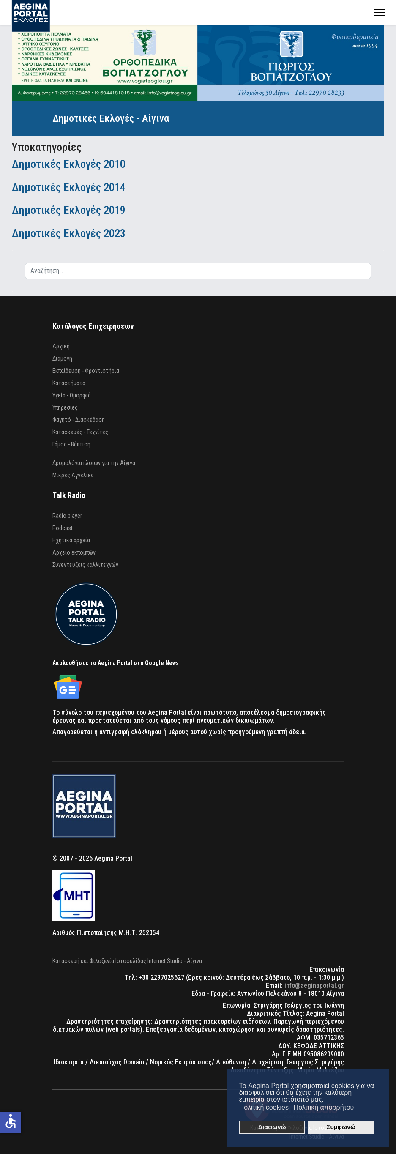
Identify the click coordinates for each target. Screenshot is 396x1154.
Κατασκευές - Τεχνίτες (80, 432)
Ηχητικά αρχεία (71, 540)
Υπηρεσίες (65, 407)
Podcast (62, 528)
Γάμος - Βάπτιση (71, 444)
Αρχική (61, 346)
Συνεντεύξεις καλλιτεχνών (85, 565)
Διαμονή (62, 358)
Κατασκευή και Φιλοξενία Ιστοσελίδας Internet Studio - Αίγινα (127, 960)
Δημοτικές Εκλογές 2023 (69, 233)
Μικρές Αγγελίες (73, 475)
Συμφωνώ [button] (341, 1127)
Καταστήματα (68, 383)
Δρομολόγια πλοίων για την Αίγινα (93, 463)
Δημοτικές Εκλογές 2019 (69, 209)
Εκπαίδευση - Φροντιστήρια (85, 371)
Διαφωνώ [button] (272, 1127)
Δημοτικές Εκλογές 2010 (69, 163)
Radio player (67, 516)
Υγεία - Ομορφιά (71, 395)
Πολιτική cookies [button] (264, 1107)
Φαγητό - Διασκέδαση (78, 420)
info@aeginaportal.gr (314, 986)
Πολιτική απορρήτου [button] (324, 1107)
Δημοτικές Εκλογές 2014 (69, 187)
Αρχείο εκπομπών (74, 552)
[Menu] (379, 12)
